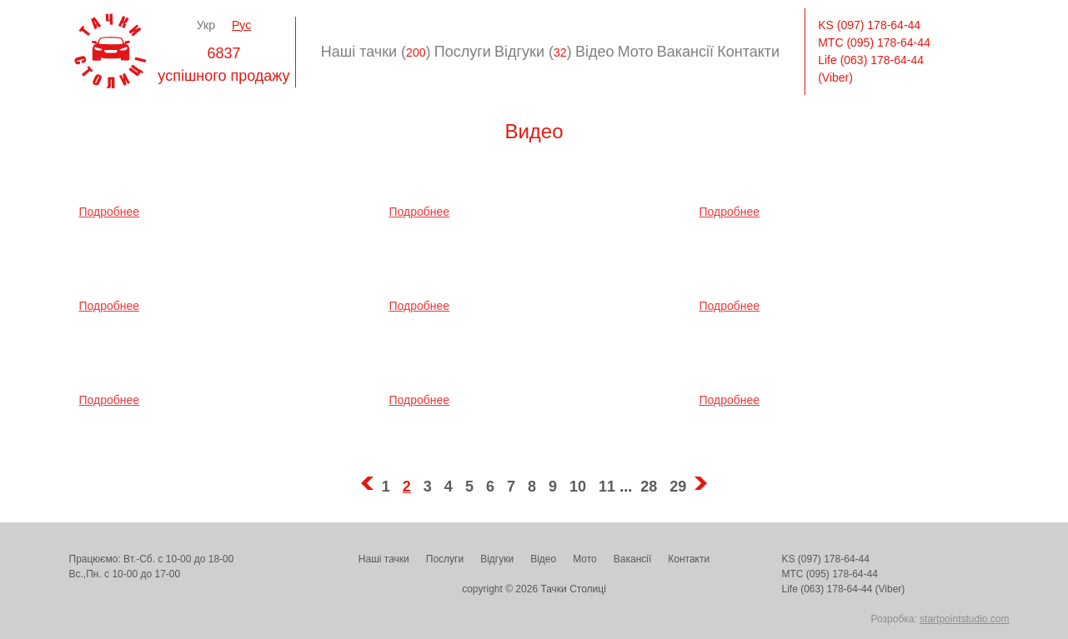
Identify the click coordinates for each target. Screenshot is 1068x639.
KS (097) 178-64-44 (869, 25)
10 (577, 486)
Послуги (462, 51)
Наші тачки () (376, 51)
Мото (636, 51)
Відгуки (497, 559)
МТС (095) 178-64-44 (874, 42)
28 (648, 486)
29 (677, 486)
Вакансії (685, 51)
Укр (206, 25)
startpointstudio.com (964, 619)
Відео (594, 51)
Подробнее (109, 211)
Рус (241, 25)
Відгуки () (533, 51)
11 (607, 486)
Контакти (748, 51)
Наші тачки (384, 559)
